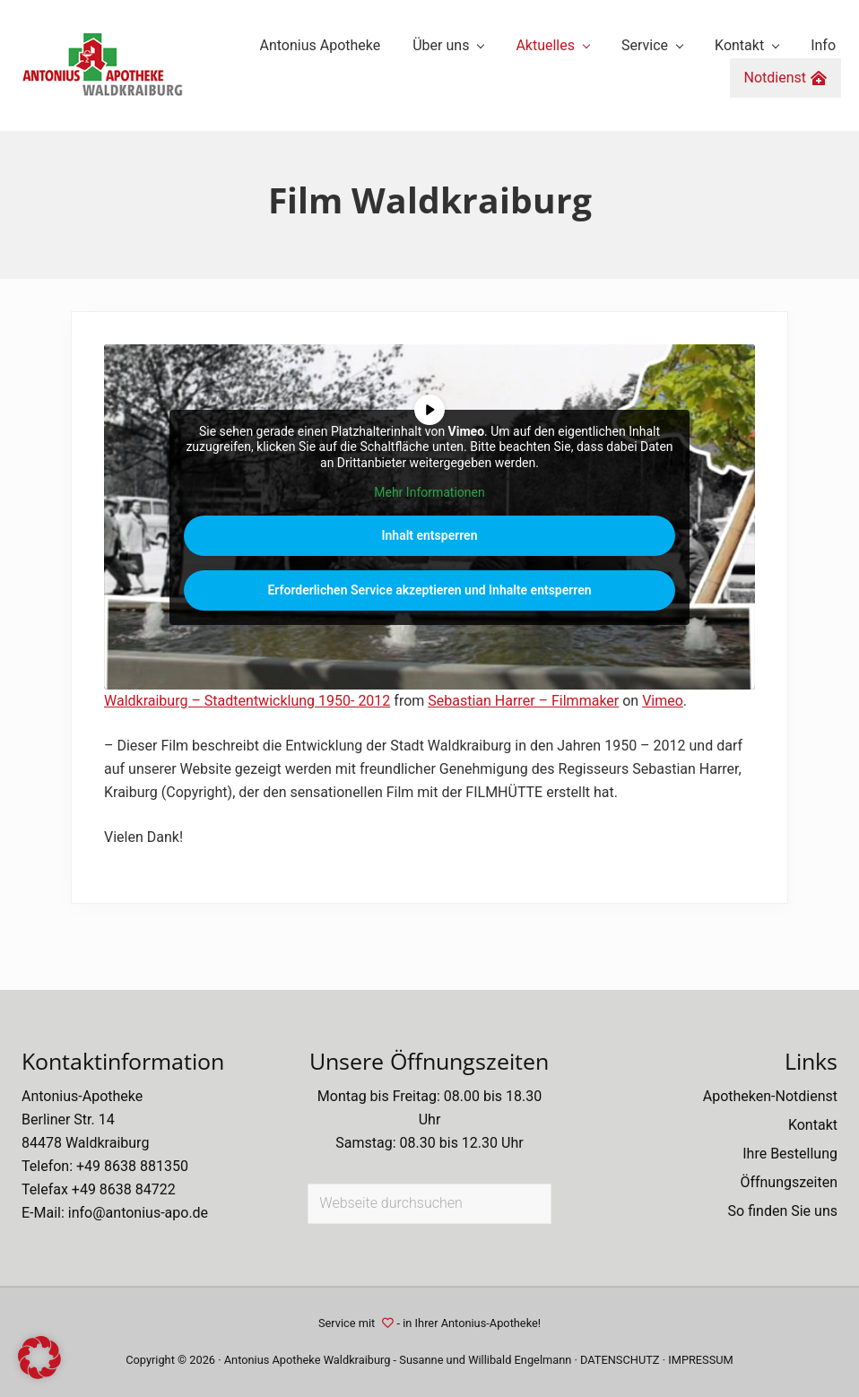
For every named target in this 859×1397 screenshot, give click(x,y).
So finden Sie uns (782, 1210)
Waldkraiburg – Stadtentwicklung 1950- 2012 (247, 700)
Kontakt (812, 1124)
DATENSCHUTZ (620, 1360)
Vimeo (662, 700)
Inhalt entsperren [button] (430, 535)
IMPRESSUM (700, 1360)
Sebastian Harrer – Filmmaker (523, 700)
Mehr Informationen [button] (429, 492)
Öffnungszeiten (788, 1182)
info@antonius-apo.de (138, 1212)
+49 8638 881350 (132, 1166)
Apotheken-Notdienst (770, 1096)
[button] (39, 1357)
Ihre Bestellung (789, 1153)
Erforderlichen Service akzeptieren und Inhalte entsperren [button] (429, 590)
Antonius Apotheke (272, 1360)
